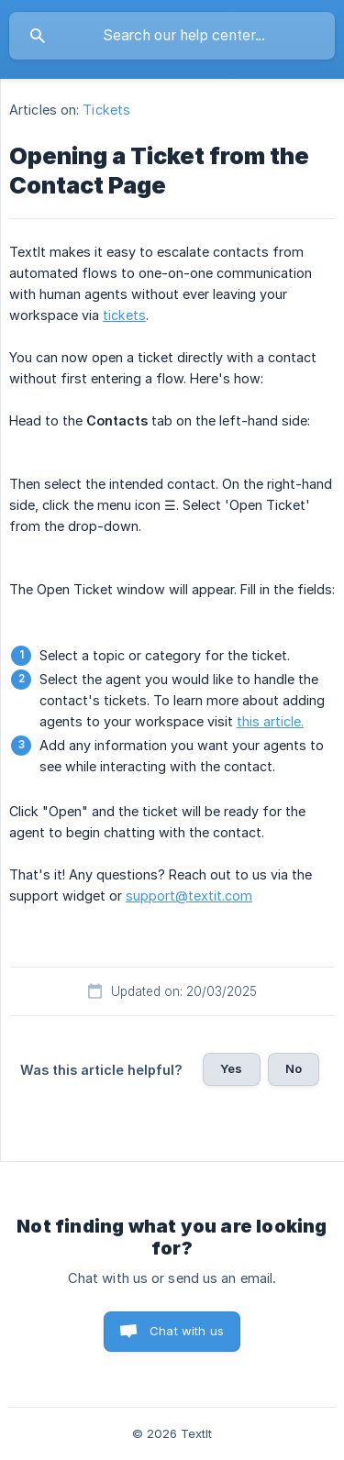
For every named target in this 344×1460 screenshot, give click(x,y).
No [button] (293, 1068)
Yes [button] (231, 1068)
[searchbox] (172, 36)
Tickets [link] (106, 109)
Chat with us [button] (187, 1330)
